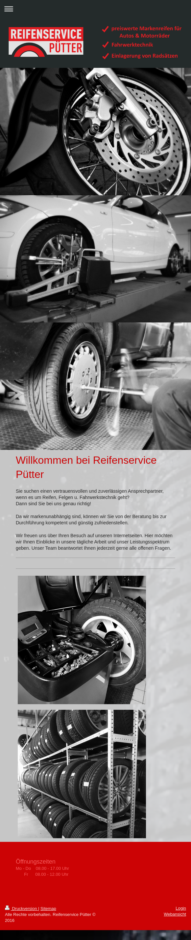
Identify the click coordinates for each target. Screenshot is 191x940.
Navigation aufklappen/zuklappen (95, 9)
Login (181, 908)
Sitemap (48, 908)
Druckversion (21, 908)
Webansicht (175, 914)
